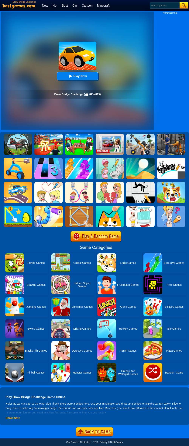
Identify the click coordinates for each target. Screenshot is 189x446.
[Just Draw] (171, 207)
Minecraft (103, 5)
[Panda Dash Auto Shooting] (140, 135)
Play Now (77, 76)
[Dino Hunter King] (18, 135)
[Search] (164, 5)
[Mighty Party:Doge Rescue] (171, 183)
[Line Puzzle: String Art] (79, 207)
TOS (95, 442)
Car (74, 5)
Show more (13, 418)
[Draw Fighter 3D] (48, 207)
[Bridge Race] (79, 159)
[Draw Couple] (110, 183)
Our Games (72, 442)
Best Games (116, 442)
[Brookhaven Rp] (110, 135)
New (45, 5)
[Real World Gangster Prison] (171, 135)
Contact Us (85, 442)
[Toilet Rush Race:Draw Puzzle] (79, 183)
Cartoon (87, 5)
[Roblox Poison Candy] (79, 135)
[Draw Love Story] (48, 183)
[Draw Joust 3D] (18, 159)
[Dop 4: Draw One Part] (140, 207)
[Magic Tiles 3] (48, 159)
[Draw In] (110, 207)
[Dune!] (140, 159)
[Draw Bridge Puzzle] (171, 159)
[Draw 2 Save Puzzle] (110, 159)
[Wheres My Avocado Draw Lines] (18, 207)
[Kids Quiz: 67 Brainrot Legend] (48, 135)
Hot (55, 5)
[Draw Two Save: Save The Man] (140, 183)
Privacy (103, 442)
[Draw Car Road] (18, 183)
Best (65, 5)
